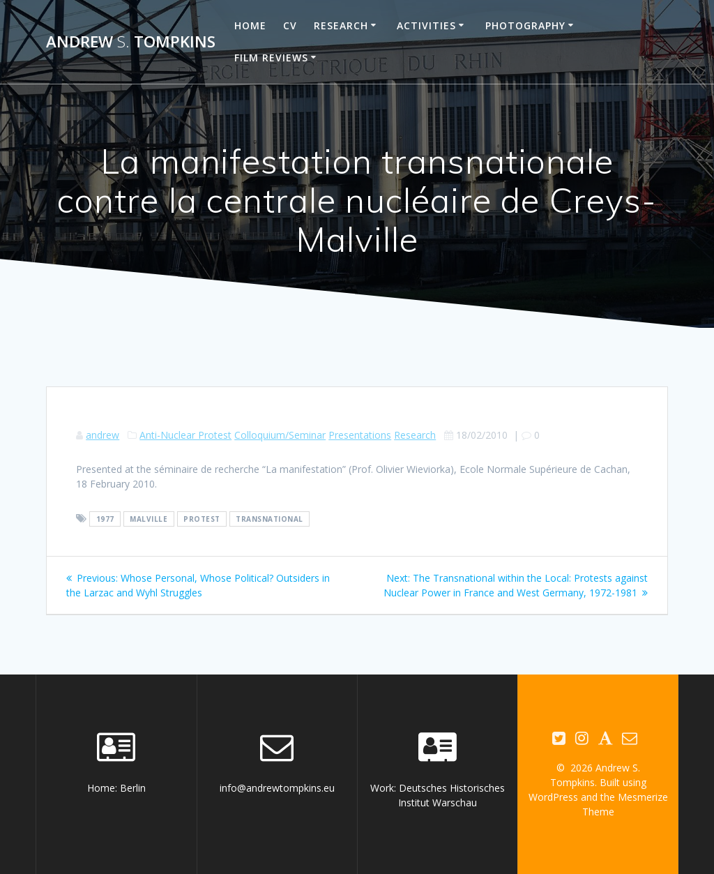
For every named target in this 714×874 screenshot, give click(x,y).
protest (201, 519)
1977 (105, 519)
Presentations (359, 435)
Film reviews (271, 57)
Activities (426, 25)
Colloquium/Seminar (280, 435)
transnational (269, 519)
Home (250, 25)
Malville (148, 519)
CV (290, 25)
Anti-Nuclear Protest (185, 435)
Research (341, 25)
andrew (102, 435)
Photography (525, 25)
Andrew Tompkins (130, 42)
